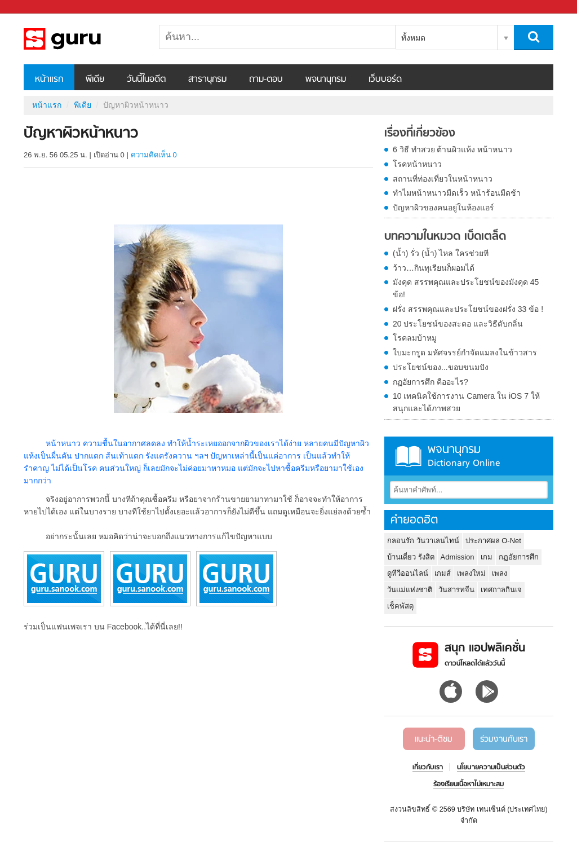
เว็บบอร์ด (385, 79)
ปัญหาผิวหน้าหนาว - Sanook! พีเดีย (83, 39)
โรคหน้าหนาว (417, 164)
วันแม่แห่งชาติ (409, 589)
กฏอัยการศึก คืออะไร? (430, 381)
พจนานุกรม (325, 79)
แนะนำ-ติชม (433, 739)
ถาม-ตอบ (266, 79)
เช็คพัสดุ (400, 606)
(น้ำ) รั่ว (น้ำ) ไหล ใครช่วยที (441, 253)
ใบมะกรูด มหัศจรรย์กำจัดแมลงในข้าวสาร (465, 352)
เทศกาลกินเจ (501, 589)
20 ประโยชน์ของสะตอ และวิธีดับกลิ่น (458, 323)
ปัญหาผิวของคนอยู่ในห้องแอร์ (443, 207)
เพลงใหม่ (471, 573)
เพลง (499, 573)
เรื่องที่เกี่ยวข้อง (419, 133)
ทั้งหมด (413, 37)
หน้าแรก (49, 79)
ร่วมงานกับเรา (503, 739)
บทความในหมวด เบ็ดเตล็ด (445, 237)
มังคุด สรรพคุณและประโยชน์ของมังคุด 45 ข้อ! (466, 288)
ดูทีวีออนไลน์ (407, 573)
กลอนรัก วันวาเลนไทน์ (423, 540)
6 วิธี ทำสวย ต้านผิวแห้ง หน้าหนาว (452, 149)
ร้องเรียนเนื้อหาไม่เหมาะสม (468, 784)
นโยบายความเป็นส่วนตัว (491, 767)
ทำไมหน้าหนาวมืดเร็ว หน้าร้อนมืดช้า (457, 192)
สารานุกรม (207, 79)
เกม (486, 557)
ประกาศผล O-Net (493, 540)
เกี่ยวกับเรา (427, 767)
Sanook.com (34, 7)
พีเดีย (95, 79)
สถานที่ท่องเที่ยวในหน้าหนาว (442, 178)
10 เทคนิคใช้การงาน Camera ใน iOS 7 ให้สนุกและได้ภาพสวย (466, 402)
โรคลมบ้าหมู (415, 337)
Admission (457, 557)
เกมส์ (442, 573)
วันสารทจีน (456, 589)
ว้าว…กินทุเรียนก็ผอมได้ (433, 267)
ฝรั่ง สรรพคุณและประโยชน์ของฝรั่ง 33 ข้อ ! (468, 309)
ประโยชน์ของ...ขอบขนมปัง (441, 367)
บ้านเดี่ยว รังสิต (410, 557)
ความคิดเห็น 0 (154, 155)
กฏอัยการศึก (519, 557)
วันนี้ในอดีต (146, 79)
